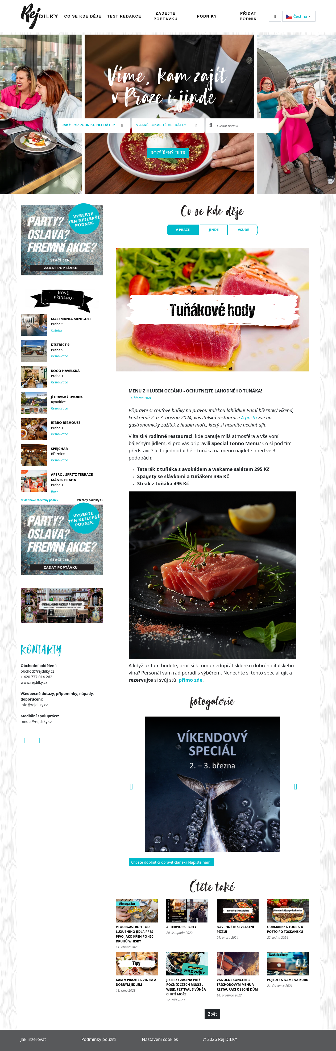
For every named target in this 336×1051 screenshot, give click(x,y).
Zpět (212, 1014)
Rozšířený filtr (168, 153)
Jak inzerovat (33, 1039)
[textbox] (91, 125)
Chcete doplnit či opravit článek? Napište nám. (171, 862)
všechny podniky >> (90, 500)
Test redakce (124, 16)
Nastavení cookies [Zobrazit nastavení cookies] (160, 1039)
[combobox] (93, 126)
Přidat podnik (248, 16)
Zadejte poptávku (166, 16)
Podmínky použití (98, 1039)
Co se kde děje (83, 16)
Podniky (207, 16)
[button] (130, 784)
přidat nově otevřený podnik (40, 500)
